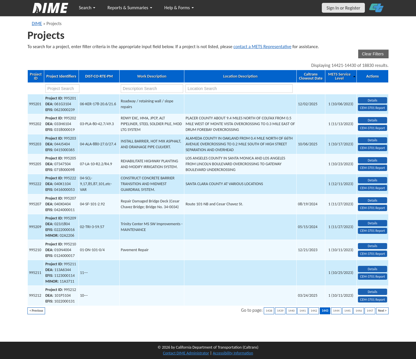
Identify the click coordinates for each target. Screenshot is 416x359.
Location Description (240, 76)
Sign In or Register (343, 8)
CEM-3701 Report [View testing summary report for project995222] (372, 188)
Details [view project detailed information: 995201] (372, 100)
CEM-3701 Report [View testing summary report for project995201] (372, 108)
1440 (291, 311)
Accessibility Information (233, 353)
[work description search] (152, 88)
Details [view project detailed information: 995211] (372, 269)
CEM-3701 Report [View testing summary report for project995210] (372, 254)
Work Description (151, 76)
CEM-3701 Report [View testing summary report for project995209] (372, 231)
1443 (325, 311)
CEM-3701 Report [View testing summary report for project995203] (372, 148)
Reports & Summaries (129, 7)
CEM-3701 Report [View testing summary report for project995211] (372, 277)
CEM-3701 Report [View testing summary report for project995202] (372, 128)
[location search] (239, 88)
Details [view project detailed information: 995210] (372, 246)
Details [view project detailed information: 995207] (372, 200)
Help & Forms (179, 7)
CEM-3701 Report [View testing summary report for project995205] (372, 168)
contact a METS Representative (262, 46)
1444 (336, 311)
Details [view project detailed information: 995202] (372, 120)
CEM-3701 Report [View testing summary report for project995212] (372, 300)
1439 (280, 311)
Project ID (36, 76)
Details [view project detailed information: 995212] (372, 292)
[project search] (62, 88)
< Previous (36, 311)
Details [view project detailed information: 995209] (372, 223)
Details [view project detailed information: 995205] (372, 160)
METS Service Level (339, 76)
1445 (347, 311)
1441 (302, 311)
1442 (314, 311)
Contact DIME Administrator (186, 353)
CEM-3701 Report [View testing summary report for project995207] (372, 208)
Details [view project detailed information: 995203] (372, 140)
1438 (269, 311)
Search (87, 7)
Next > (382, 311)
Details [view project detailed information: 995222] (372, 180)
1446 (358, 311)
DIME (37, 23)
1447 (370, 311)
